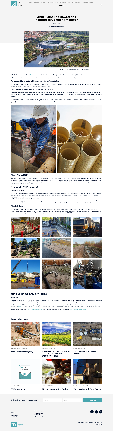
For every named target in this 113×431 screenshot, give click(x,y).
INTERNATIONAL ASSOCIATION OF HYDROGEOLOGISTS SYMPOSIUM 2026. (56, 354)
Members (37, 2)
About (30, 2)
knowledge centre (96, 305)
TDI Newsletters (18, 389)
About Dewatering (38, 413)
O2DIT (31, 75)
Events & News (76, 2)
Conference (62, 5)
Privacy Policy (99, 424)
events (20, 306)
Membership (37, 414)
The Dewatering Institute (34, 309)
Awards (43, 2)
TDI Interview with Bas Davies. (55, 389)
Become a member (65, 2)
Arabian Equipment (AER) (22, 352)
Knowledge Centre (53, 2)
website (87, 305)
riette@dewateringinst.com (78, 309)
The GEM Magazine (88, 2)
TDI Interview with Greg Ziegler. (87, 389)
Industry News (14, 415)
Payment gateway (38, 416)
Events (12, 413)
